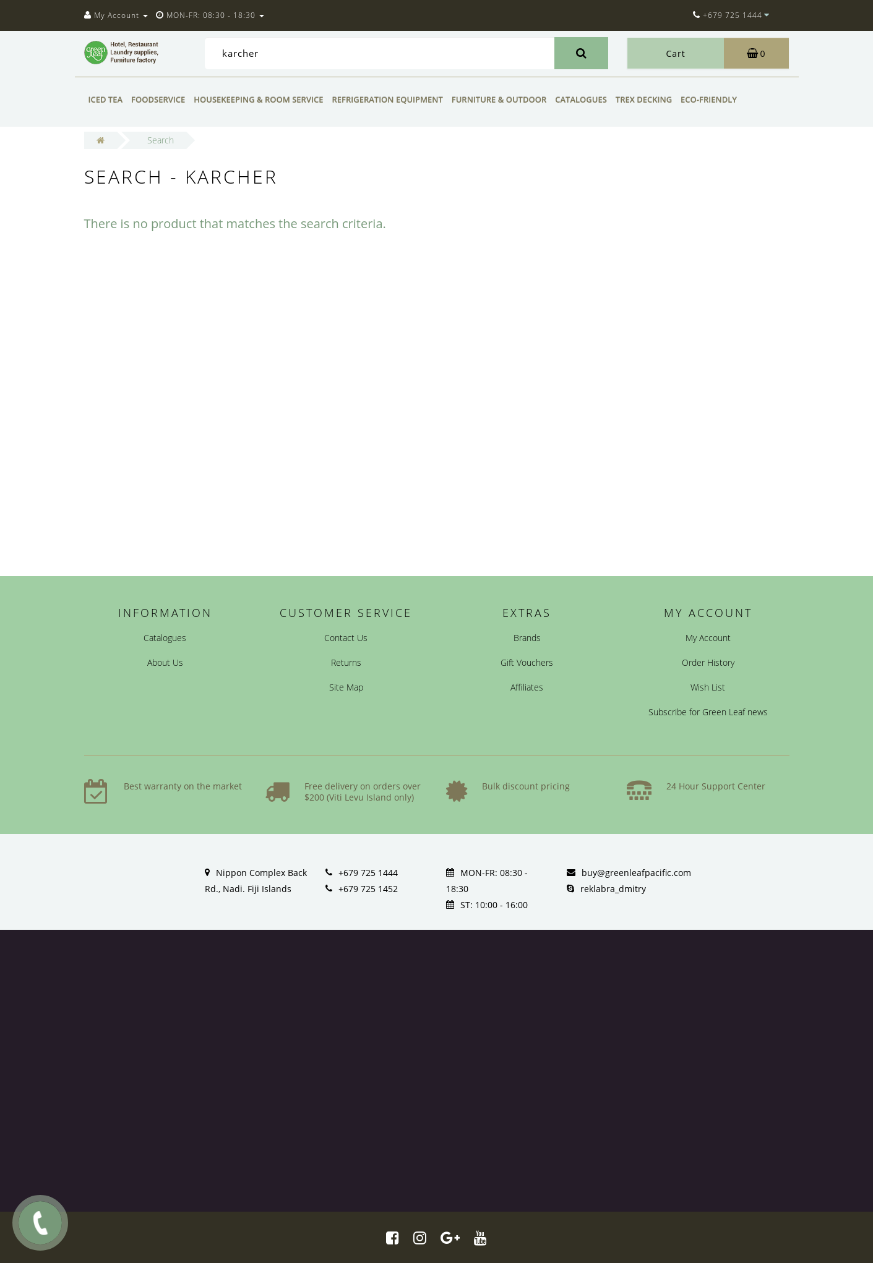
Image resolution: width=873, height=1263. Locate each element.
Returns (346, 662)
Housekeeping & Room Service (258, 99)
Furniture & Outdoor (499, 99)
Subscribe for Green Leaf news (708, 712)
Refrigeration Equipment (387, 99)
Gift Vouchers (527, 662)
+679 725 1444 (368, 872)
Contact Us (346, 638)
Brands (527, 638)
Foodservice (158, 99)
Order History (708, 662)
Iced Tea (105, 99)
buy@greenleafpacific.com (636, 872)
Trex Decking (644, 99)
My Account (708, 638)
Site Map (346, 687)
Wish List (707, 687)
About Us (165, 662)
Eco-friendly (709, 99)
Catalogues (581, 99)
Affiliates (526, 687)
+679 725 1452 (368, 889)
